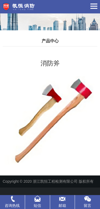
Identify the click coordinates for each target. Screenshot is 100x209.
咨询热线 (12, 205)
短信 (37, 205)
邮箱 (62, 205)
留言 (87, 205)
